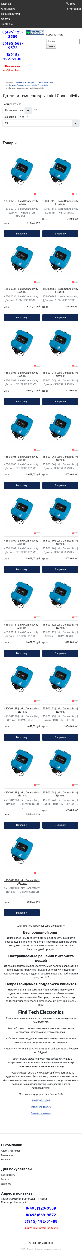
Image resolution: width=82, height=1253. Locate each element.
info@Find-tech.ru (41, 1106)
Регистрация (73, 8)
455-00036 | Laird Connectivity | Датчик (21, 290)
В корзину (21, 233)
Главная (6, 3)
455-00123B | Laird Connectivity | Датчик (21, 794)
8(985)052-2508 (41, 1100)
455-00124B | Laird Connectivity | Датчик (21, 882)
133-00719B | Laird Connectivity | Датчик (60, 203)
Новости (5, 1159)
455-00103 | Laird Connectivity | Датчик (21, 374)
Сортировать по (12, 104)
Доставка (7, 24)
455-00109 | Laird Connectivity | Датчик (21, 542)
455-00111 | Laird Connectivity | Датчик (21, 626)
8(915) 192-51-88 (13, 56)
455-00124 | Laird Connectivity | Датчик (60, 794)
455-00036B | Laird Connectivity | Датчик (60, 290)
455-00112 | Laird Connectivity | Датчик (60, 626)
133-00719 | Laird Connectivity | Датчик (21, 203)
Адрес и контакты (10, 1150)
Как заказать (8, 1175)
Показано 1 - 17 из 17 (15, 116)
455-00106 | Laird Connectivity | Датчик (60, 458)
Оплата (5, 18)
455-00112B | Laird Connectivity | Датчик (21, 710)
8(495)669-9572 (12, 45)
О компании (8, 8)
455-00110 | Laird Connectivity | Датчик (60, 542)
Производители (10, 13)
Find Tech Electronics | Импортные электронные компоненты (41, 1249)
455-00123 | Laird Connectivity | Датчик (60, 710)
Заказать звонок (41, 1113)
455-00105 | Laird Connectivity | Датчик (21, 458)
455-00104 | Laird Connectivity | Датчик (60, 374)
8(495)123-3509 (12, 34)
